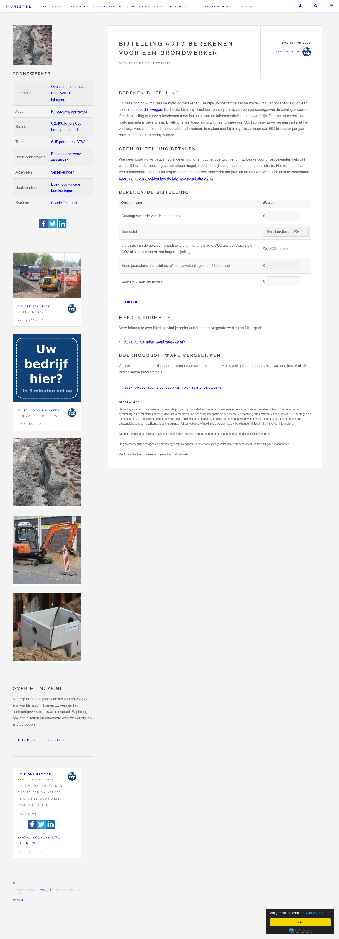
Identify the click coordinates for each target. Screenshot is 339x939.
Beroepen (79, 6)
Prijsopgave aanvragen (69, 111)
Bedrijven (52, 6)
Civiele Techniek (64, 203)
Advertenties (110, 6)
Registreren (58, 740)
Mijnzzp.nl (19, 6)
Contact (248, 6)
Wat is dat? (314, 912)
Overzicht (59, 87)
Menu (331, 6)
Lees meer (27, 740)
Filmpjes (58, 99)
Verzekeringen (62, 172)
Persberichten (217, 6)
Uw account (300, 6)
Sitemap (18, 900)
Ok (300, 922)
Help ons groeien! (35, 774)
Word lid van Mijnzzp (39, 410)
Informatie (77, 87)
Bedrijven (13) (62, 93)
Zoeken (316, 6)
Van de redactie (147, 6)
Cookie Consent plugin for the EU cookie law (300, 930)
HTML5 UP (45, 890)
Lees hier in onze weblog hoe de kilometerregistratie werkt (166, 178)
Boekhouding (182, 6)
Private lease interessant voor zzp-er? (155, 341)
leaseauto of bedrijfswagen (140, 110)
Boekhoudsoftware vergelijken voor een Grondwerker (174, 388)
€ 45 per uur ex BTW (68, 142)
